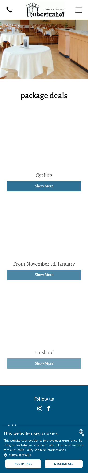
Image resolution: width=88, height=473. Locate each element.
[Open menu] (78, 9)
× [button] (82, 435)
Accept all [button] (23, 464)
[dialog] (44, 449)
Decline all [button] (63, 464)
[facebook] (48, 409)
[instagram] (39, 409)
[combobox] (81, 431)
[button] (44, 455)
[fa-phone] (9, 12)
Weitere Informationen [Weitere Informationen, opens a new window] (50, 450)
